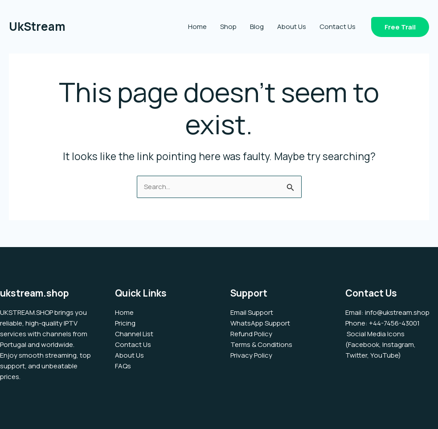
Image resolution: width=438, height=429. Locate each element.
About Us (291, 26)
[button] (400, 27)
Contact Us (337, 26)
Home (197, 26)
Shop (228, 26)
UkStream (37, 26)
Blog (257, 26)
